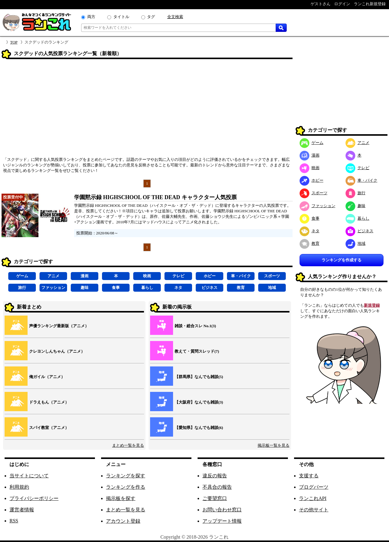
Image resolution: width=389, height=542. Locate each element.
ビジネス (209, 287)
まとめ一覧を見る (128, 445)
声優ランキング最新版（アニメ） (59, 326)
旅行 (22, 287)
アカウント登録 (123, 521)
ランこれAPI (313, 498)
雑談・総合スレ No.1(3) (195, 326)
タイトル (121, 16)
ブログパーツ (313, 487)
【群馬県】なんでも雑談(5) (199, 376)
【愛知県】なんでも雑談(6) (199, 427)
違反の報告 (214, 475)
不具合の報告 (217, 487)
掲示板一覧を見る (273, 445)
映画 (147, 276)
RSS (13, 520)
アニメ (53, 276)
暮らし (147, 287)
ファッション (53, 287)
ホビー (210, 276)
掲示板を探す (120, 498)
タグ (151, 16)
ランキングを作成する (341, 260)
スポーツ (272, 276)
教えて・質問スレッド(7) (197, 351)
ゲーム (22, 276)
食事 (116, 287)
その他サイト (313, 509)
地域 (272, 287)
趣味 (85, 287)
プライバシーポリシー (34, 498)
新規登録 (372, 305)
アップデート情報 (222, 521)
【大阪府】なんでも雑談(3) (199, 402)
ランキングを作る (125, 487)
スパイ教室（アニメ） (49, 427)
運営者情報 (21, 509)
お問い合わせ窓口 (222, 509)
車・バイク (241, 276)
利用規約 (19, 487)
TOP (13, 42)
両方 (91, 16)
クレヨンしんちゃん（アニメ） (57, 351)
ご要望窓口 (214, 498)
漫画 (85, 276)
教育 (241, 287)
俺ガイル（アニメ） (47, 376)
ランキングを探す (125, 475)
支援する (309, 475)
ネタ (178, 287)
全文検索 (175, 16)
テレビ (178, 276)
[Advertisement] (147, 110)
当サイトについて (29, 475)
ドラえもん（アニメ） (49, 402)
